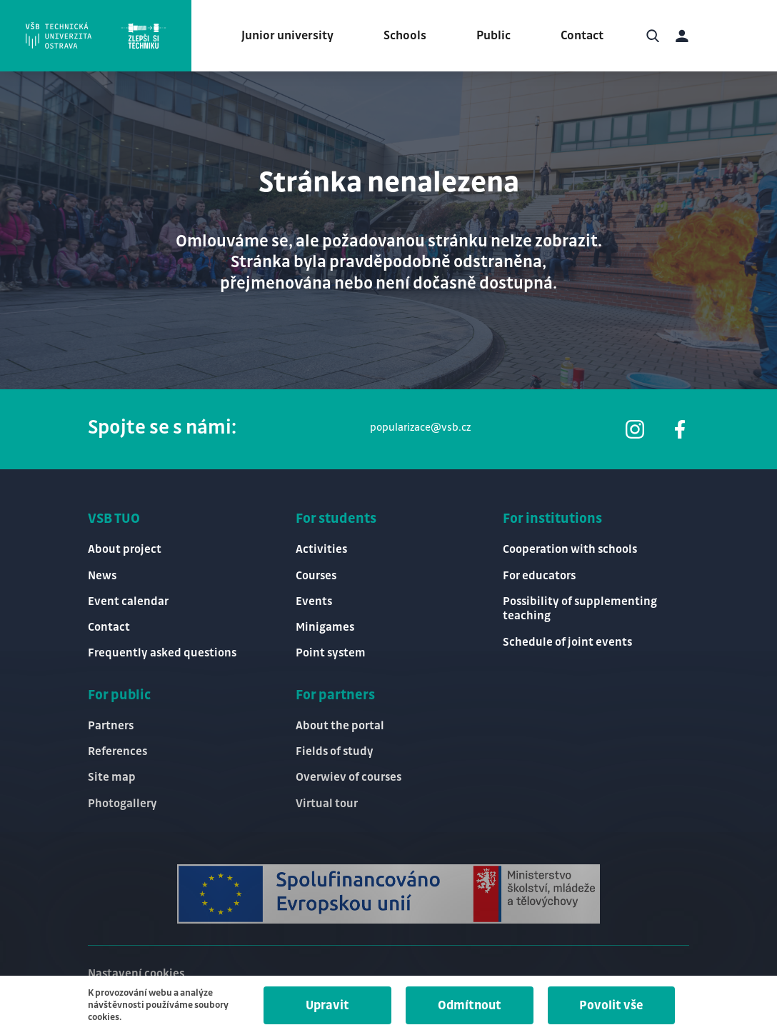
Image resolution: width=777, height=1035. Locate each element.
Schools (405, 35)
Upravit (327, 1005)
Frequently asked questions (162, 653)
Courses (316, 576)
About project (124, 550)
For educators (539, 576)
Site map (112, 777)
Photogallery (122, 804)
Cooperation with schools (570, 550)
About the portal (340, 726)
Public (493, 35)
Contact (582, 35)
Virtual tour (327, 804)
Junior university (287, 35)
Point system (331, 653)
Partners (111, 726)
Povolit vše (611, 1005)
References (117, 752)
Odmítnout (469, 1005)
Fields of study (335, 752)
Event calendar (128, 602)
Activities (321, 550)
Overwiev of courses (348, 777)
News (102, 576)
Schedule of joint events (567, 642)
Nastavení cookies (136, 974)
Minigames (325, 627)
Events (314, 602)
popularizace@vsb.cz (420, 428)
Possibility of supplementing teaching (580, 609)
